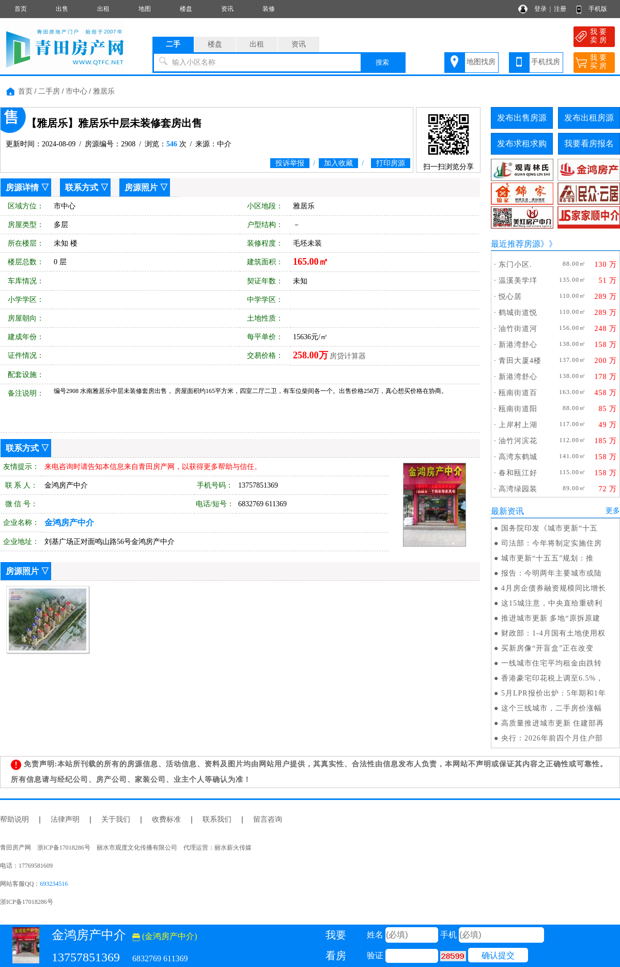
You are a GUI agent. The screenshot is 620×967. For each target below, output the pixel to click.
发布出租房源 (589, 117)
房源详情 (22, 187)
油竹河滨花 (518, 441)
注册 (560, 8)
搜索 (382, 62)
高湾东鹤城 (518, 457)
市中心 (76, 91)
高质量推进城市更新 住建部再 (553, 723)
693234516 (54, 883)
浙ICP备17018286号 (26, 901)
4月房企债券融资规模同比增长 (553, 588)
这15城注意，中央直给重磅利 (551, 603)
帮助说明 (14, 819)
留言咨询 (267, 819)
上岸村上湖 (518, 425)
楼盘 (186, 8)
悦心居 (510, 296)
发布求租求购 (522, 143)
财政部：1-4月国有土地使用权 (553, 633)
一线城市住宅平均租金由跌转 (551, 663)
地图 (144, 8)
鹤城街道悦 (518, 312)
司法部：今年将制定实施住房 (551, 543)
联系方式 (81, 187)
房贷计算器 (348, 356)
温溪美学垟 (518, 280)
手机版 (597, 8)
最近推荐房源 (515, 243)
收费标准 (166, 819)
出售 (62, 8)
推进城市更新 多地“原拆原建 (550, 618)
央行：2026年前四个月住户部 (552, 738)
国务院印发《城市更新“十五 (549, 528)
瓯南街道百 (518, 393)
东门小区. (515, 264)
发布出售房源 (522, 117)
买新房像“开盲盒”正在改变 (547, 648)
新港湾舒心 (518, 345)
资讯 (227, 8)
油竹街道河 (518, 329)
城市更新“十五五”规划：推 (547, 558)
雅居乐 (104, 91)
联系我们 (217, 819)
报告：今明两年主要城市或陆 (551, 573)
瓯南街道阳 (518, 409)
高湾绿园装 (518, 489)
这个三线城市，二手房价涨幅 (551, 708)
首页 (20, 8)
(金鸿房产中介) (164, 936)
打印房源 (390, 163)
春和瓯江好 (518, 473)
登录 (540, 8)
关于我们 (115, 819)
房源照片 (141, 187)
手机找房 (545, 62)
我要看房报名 (589, 143)
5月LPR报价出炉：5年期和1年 (553, 693)
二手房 (49, 91)
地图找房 (481, 62)
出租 (103, 8)
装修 (268, 8)
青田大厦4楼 (520, 361)
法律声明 (65, 819)
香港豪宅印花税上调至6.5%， (552, 678)
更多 (613, 511)
